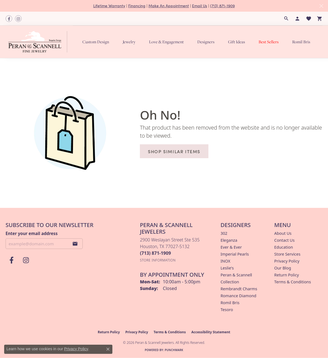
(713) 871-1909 (222, 5)
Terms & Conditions (292, 281)
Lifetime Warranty (109, 5)
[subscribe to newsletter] (75, 244)
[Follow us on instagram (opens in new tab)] (18, 18)
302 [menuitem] (224, 233)
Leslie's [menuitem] (227, 268)
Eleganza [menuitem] (229, 240)
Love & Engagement (166, 42)
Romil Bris (301, 42)
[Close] (321, 5)
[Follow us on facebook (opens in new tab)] (9, 18)
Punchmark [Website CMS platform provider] (174, 350)
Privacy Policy (286, 261)
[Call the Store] (155, 253)
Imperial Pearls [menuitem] (235, 254)
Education (283, 247)
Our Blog (282, 268)
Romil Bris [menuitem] (230, 302)
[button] (286, 19)
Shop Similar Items (174, 151)
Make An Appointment (168, 5)
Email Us (199, 5)
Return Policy (286, 275)
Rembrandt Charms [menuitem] (239, 288)
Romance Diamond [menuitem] (238, 295)
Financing (136, 5)
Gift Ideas (236, 42)
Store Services (287, 254)
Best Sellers (269, 42)
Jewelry (129, 42)
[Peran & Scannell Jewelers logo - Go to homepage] (39, 42)
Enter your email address (31, 233)
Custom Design (95, 42)
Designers (206, 42)
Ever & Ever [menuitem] (231, 247)
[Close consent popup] (108, 349)
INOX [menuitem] (225, 261)
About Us (282, 233)
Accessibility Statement (210, 332)
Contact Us (284, 240)
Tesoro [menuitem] (227, 309)
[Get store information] (158, 260)
